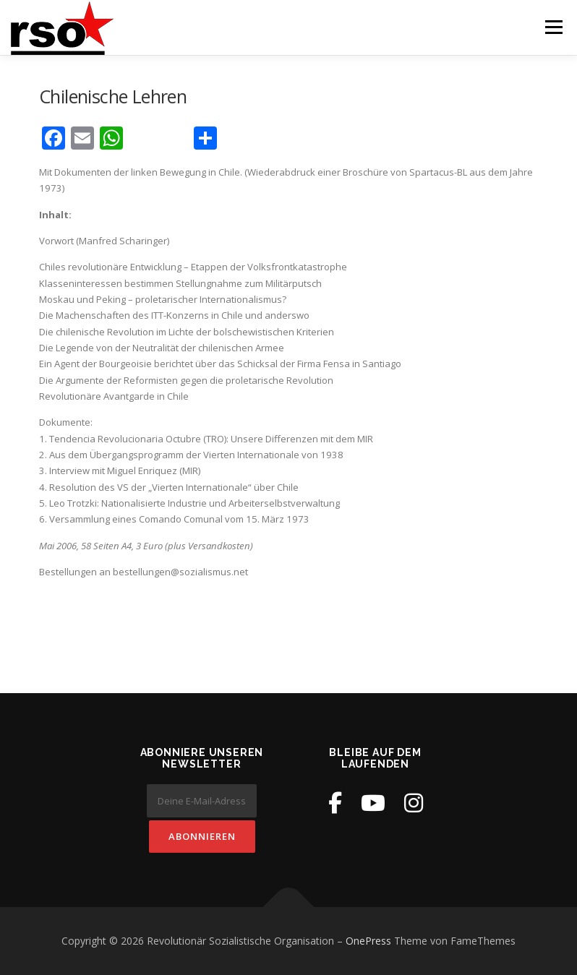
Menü (553, 26)
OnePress (368, 941)
